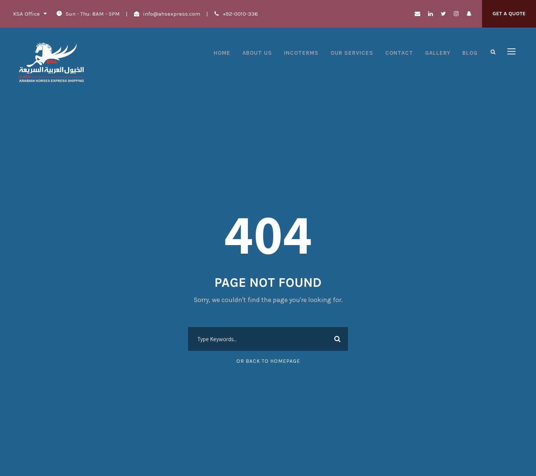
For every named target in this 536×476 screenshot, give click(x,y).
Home (222, 53)
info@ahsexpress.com (171, 13)
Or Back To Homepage (268, 361)
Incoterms (301, 53)
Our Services (352, 53)
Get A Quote (509, 13)
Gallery (437, 53)
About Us (257, 53)
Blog (470, 53)
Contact (399, 53)
